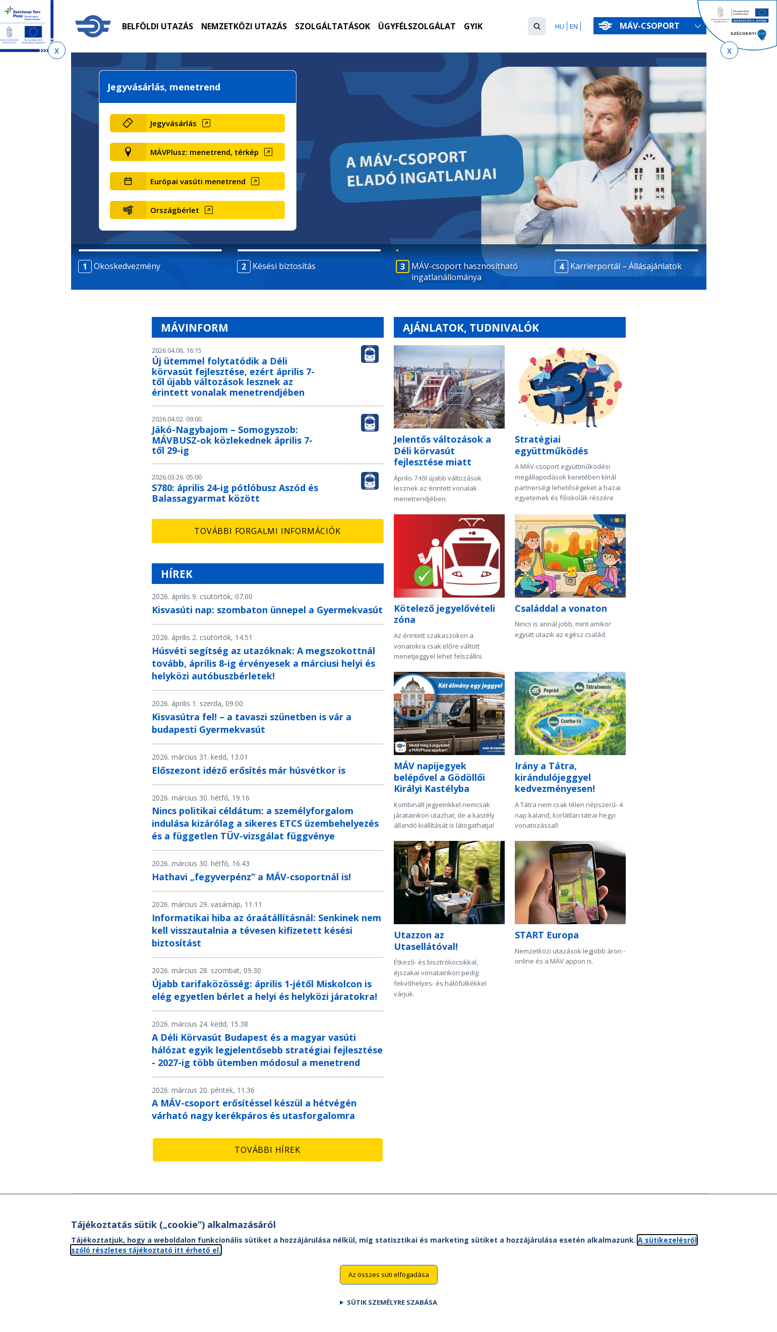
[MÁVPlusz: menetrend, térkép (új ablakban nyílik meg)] (215, 152)
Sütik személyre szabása (392, 1310)
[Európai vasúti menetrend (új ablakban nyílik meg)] (215, 181)
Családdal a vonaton (561, 608)
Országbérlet (174, 210)
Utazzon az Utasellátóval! (426, 940)
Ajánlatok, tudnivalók (471, 328)
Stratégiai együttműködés (551, 445)
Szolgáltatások (333, 26)
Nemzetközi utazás (244, 26)
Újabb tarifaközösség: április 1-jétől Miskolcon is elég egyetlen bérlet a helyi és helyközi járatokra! (264, 990)
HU (559, 26)
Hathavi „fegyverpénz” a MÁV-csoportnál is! (251, 877)
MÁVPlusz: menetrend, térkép (204, 152)
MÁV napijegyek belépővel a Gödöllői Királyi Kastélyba (439, 777)
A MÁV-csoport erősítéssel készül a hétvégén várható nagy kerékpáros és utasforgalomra (254, 1109)
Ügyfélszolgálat (417, 26)
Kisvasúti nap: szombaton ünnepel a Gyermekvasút (267, 610)
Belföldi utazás (157, 26)
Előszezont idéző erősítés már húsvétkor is (248, 770)
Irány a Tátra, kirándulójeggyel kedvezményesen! (555, 777)
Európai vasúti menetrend (198, 181)
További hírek (267, 1149)
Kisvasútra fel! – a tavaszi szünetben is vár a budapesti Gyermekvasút (251, 723)
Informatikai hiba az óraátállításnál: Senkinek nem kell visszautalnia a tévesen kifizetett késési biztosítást (266, 930)
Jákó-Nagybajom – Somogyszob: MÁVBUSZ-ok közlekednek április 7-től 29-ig (232, 440)
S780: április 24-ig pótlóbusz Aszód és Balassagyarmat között (235, 493)
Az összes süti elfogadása (388, 1282)
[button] (537, 26)
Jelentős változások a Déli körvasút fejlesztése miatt (442, 450)
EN (574, 26)
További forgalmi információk (267, 531)
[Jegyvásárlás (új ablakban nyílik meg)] (215, 123)
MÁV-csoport (652, 25)
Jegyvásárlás (173, 123)
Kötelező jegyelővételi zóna (444, 614)
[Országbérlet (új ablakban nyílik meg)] (215, 210)
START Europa (547, 935)
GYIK (473, 26)
